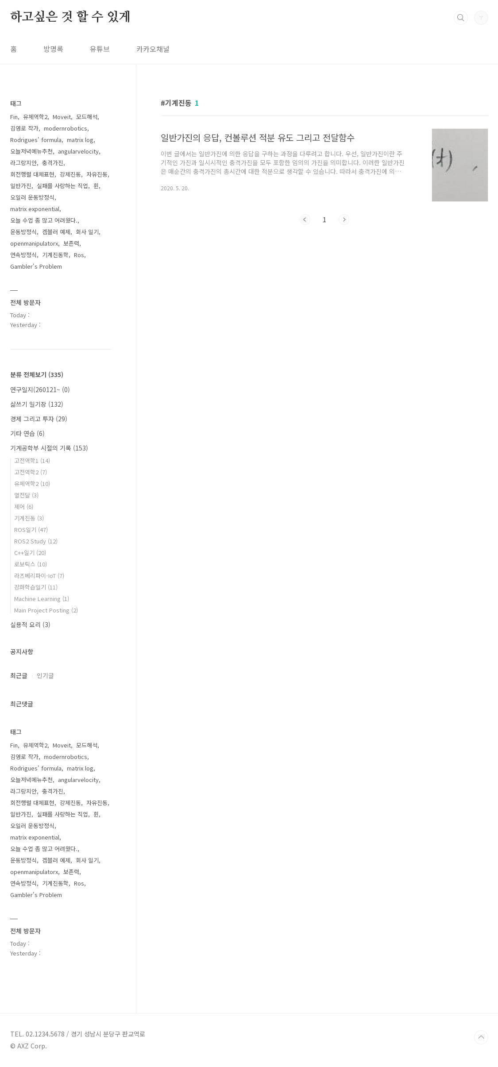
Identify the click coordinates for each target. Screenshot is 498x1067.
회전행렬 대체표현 (32, 174)
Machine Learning (41, 598)
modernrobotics (65, 128)
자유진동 (97, 174)
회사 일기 (87, 231)
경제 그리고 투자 (38, 418)
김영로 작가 (24, 128)
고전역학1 (32, 460)
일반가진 (20, 185)
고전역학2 (30, 472)
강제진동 (70, 174)
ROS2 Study (36, 541)
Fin (14, 116)
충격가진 (52, 162)
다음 (344, 219)
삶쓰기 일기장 (36, 404)
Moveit (62, 116)
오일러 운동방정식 (32, 197)
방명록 (53, 48)
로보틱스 (30, 564)
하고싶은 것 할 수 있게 (70, 17)
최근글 (18, 675)
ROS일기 (31, 529)
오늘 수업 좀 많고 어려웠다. (43, 220)
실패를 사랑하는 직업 (62, 185)
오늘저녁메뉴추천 (31, 151)
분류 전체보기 (36, 374)
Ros (79, 254)
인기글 (45, 675)
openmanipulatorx (34, 243)
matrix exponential (34, 208)
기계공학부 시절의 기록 (49, 447)
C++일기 (30, 552)
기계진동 (29, 518)
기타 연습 (27, 433)
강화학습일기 (36, 587)
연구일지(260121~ (40, 389)
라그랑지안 (23, 162)
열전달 (26, 495)
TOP (481, 1037)
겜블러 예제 (56, 231)
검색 (460, 17)
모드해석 (86, 116)
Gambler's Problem (36, 266)
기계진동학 (55, 254)
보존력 (71, 243)
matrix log (80, 139)
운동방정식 (23, 231)
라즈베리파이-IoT (39, 575)
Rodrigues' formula (36, 139)
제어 (23, 506)
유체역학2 (35, 116)
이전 (305, 219)
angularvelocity (78, 151)
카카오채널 (153, 48)
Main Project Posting (46, 610)
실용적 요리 (30, 624)
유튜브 (100, 48)
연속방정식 (23, 254)
